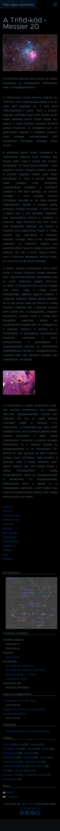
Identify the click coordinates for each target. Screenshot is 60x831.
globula (7, 528)
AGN (6, 770)
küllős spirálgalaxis (14, 766)
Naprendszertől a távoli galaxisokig (27, 731)
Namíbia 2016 (11, 775)
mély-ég (8, 507)
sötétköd (8, 524)
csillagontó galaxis (35, 775)
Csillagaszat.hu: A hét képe (19, 700)
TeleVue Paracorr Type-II (21, 674)
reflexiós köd (11, 520)
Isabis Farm (13, 657)
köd (5, 554)
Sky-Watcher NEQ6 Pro (20, 666)
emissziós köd (11, 515)
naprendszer (10, 779)
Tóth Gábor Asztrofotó (18, 5)
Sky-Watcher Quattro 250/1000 (25, 670)
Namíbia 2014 (11, 541)
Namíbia (8, 559)
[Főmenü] (55, 4)
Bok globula (10, 533)
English (9, 792)
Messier (7, 511)
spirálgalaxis (10, 753)
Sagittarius (9, 546)
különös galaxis (23, 770)
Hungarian (11, 796)
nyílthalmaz (9, 537)
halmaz (7, 550)
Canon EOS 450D (16, 679)
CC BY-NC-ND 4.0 (30, 808)
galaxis (31, 749)
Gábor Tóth (27, 804)
